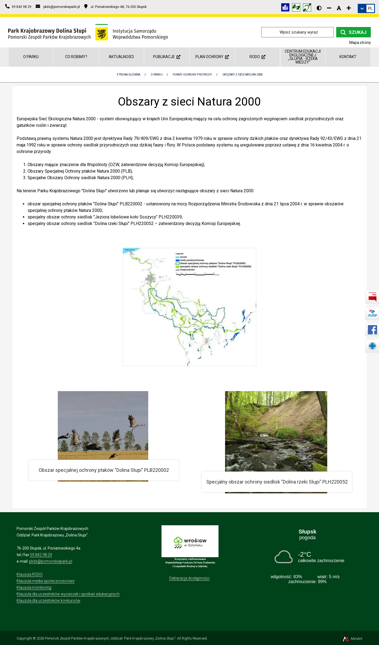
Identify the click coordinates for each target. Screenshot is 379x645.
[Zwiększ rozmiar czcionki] (349, 8)
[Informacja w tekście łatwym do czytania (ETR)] (286, 8)
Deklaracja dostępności (189, 578)
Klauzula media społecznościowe (45, 581)
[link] (366, 8)
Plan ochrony (212, 57)
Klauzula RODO (30, 574)
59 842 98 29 (41, 555)
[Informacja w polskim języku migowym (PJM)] (308, 8)
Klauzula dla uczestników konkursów (48, 600)
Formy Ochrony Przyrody (192, 74)
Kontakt (347, 57)
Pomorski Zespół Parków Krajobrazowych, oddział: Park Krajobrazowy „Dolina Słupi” (110, 638)
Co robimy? (76, 57)
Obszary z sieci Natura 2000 (242, 74)
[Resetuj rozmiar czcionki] (339, 8)
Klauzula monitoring (34, 587)
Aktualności (121, 57)
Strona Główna (128, 74)
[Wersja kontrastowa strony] (319, 8)
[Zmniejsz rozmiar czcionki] (329, 8)
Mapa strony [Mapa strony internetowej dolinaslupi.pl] (360, 42)
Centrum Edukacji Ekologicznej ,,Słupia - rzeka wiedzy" (303, 56)
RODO (257, 57)
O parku (31, 57)
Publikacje (166, 57)
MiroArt (352, 639)
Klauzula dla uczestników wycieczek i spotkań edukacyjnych (68, 594)
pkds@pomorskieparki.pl (50, 561)
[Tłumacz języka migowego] (297, 8)
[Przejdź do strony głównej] (88, 31)
